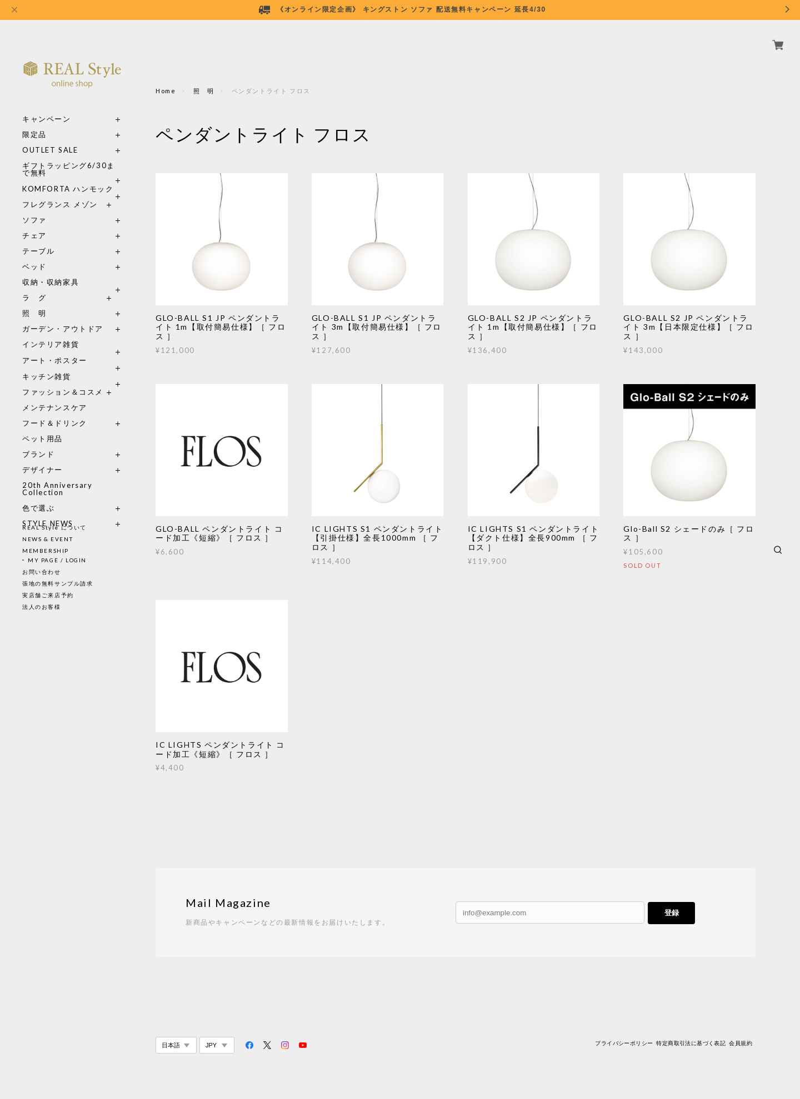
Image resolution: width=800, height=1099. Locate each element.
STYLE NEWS (47, 511)
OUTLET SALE (50, 137)
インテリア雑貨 (72, 331)
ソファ (54, 207)
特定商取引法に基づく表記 (691, 1043)
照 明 (34, 300)
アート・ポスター (72, 347)
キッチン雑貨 (72, 363)
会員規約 (740, 1043)
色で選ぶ (38, 495)
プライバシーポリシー (624, 1043)
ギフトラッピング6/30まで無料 (68, 156)
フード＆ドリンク (54, 410)
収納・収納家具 (72, 269)
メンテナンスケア (54, 395)
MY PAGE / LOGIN (57, 560)
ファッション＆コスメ (62, 379)
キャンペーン (46, 106)
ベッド (34, 254)
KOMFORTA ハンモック (67, 176)
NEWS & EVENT (47, 539)
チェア (38, 222)
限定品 (34, 121)
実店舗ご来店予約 (48, 595)
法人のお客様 (41, 606)
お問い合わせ (41, 571)
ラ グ (34, 285)
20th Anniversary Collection (57, 476)
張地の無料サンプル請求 (57, 583)
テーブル (38, 238)
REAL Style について (54, 527)
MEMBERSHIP (45, 550)
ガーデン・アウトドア (62, 316)
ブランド (38, 441)
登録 (671, 913)
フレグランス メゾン (60, 191)
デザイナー (42, 457)
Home (166, 90)
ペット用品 (42, 426)
